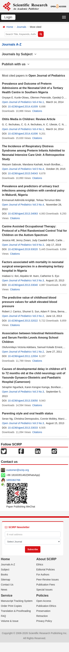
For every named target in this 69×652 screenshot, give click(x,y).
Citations (37, 111)
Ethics (39, 564)
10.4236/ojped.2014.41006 (23, 133)
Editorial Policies (45, 569)
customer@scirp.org (17, 470)
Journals (21, 26)
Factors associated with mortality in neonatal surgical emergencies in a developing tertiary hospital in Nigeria (33, 266)
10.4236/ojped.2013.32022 (23, 320)
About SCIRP (46, 559)
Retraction (42, 616)
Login (8, 17)
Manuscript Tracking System (17, 600)
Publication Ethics (46, 605)
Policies (42, 595)
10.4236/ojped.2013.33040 (23, 285)
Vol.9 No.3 (38, 244)
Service (6, 595)
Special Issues (44, 589)
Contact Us (7, 584)
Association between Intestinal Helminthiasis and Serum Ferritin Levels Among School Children (32, 337)
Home (9, 26)
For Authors (42, 574)
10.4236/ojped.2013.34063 (23, 213)
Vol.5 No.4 (38, 168)
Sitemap (5, 579)
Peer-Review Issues (47, 579)
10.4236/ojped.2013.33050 (23, 400)
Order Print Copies (11, 605)
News (4, 589)
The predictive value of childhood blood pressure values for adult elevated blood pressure (29, 302)
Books (4, 574)
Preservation (43, 611)
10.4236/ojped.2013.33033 (23, 427)
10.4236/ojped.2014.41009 (23, 106)
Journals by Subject (19, 54)
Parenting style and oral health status (27, 413)
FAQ (3, 616)
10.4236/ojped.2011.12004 (23, 356)
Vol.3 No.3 (38, 280)
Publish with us (15, 64)
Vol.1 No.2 (38, 351)
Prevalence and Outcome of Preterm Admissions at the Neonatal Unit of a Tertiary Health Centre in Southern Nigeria (32, 88)
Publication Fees (45, 584)
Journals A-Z (8, 564)
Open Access (43, 600)
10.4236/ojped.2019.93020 (23, 249)
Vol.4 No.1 (38, 102)
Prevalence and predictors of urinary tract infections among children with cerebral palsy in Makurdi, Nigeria (33, 190)
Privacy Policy (44, 621)
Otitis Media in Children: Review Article (28, 119)
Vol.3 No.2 (38, 316)
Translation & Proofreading (16, 611)
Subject (5, 569)
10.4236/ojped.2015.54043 (23, 173)
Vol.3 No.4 (38, 204)
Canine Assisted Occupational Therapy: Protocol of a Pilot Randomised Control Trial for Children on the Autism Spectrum (34, 231)
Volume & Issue (9, 621)
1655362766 (13, 480)
